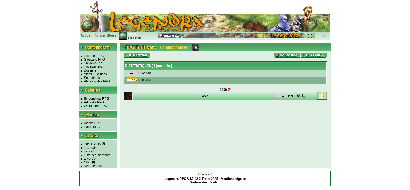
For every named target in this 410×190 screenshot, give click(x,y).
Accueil (87, 35)
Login (131, 38)
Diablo (203, 96)
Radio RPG (92, 127)
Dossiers (90, 70)
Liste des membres (97, 155)
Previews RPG (94, 63)
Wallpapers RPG (95, 106)
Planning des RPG (97, 81)
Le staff (89, 151)
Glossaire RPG (94, 59)
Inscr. (138, 38)
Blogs (111, 35)
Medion (215, 182)
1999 (291, 96)
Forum (99, 35)
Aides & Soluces (95, 74)
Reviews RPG (94, 67)
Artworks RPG (94, 102)
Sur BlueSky (94, 144)
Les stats (90, 148)
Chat (87, 162)
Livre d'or (90, 159)
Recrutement (93, 166)
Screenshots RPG (96, 98)
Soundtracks (92, 78)
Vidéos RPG (92, 123)
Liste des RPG (94, 56)
